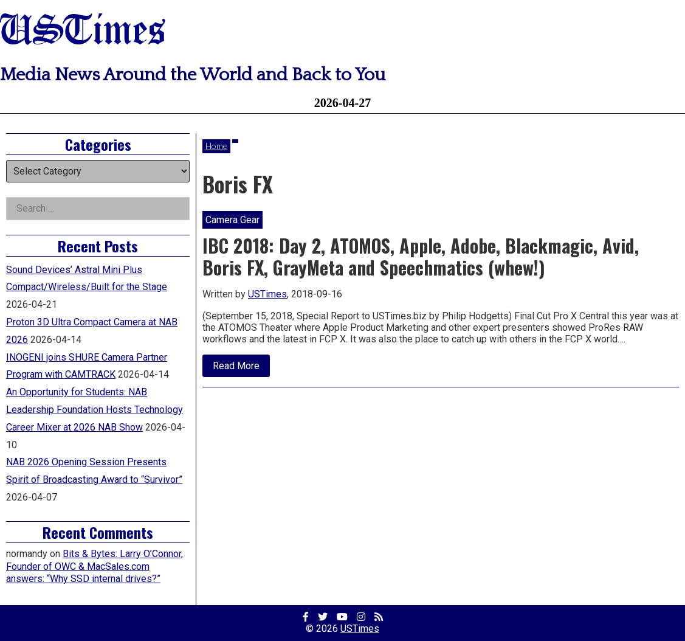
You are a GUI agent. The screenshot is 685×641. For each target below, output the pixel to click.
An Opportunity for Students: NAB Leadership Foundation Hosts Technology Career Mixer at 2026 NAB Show (94, 409)
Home (216, 145)
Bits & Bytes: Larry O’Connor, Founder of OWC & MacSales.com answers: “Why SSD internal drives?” (94, 566)
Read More (241, 368)
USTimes (82, 31)
